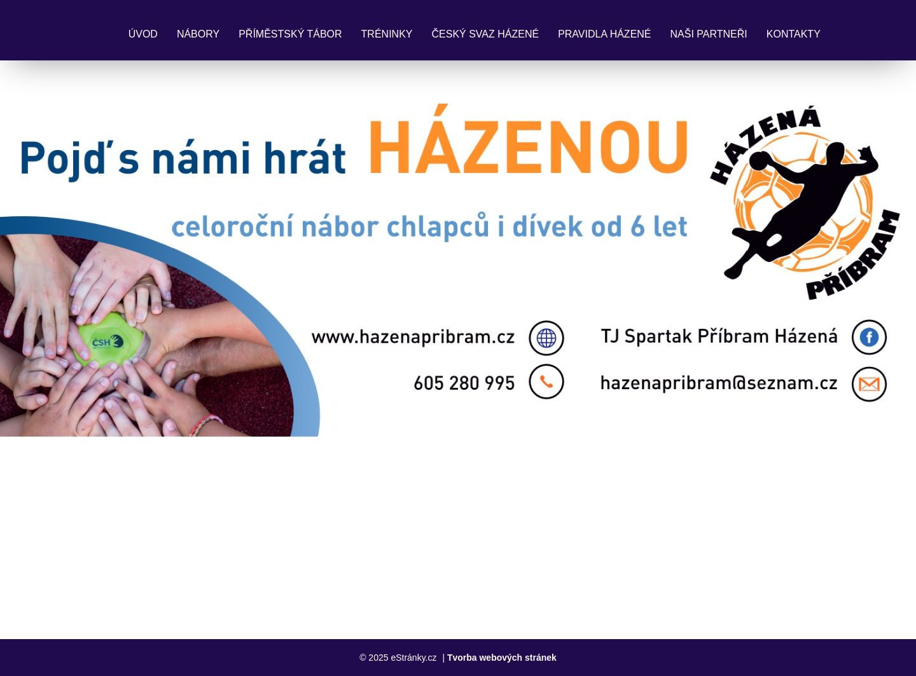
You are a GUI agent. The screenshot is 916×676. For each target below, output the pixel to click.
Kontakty (794, 34)
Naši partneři (708, 34)
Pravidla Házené (604, 34)
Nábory (198, 34)
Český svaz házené (485, 34)
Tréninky (387, 34)
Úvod (143, 34)
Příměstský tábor (290, 34)
